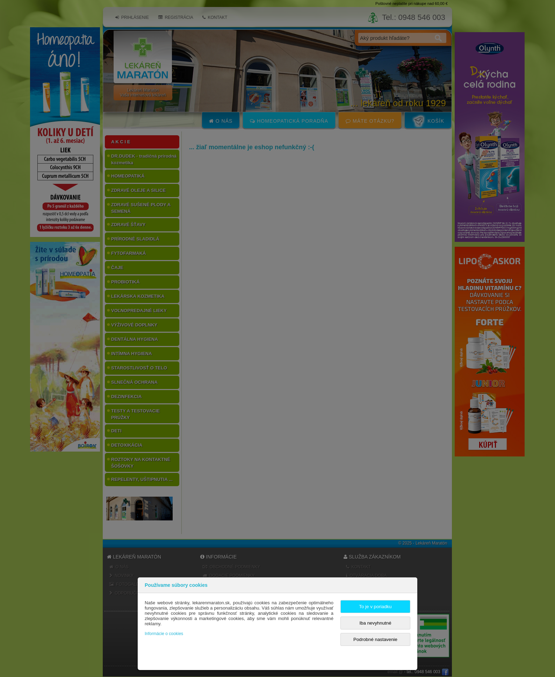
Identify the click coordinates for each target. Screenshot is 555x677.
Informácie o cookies (164, 633)
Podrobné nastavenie (375, 639)
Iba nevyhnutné (375, 623)
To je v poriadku (375, 606)
